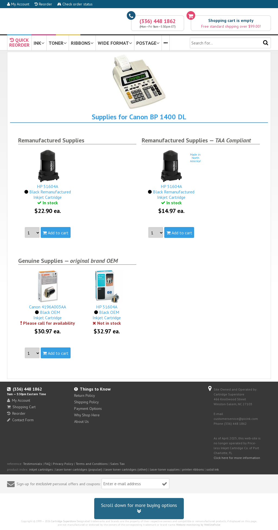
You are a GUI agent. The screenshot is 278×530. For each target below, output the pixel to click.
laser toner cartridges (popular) (78, 469)
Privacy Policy (63, 464)
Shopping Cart (21, 406)
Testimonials (32, 464)
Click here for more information (237, 458)
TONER (58, 43)
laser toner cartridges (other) (126, 469)
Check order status (75, 4)
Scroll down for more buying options (139, 508)
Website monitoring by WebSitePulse (198, 524)
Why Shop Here (87, 415)
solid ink (212, 469)
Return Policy (84, 395)
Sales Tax (117, 464)
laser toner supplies (165, 469)
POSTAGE (148, 43)
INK (39, 43)
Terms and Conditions (92, 464)
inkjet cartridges (41, 469)
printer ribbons (193, 469)
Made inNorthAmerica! (195, 158)
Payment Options (88, 408)
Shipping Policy (86, 402)
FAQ (47, 464)
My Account (18, 4)
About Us (81, 421)
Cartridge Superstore (63, 521)
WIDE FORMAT (115, 43)
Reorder (43, 4)
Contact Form (20, 419)
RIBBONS (82, 43)
